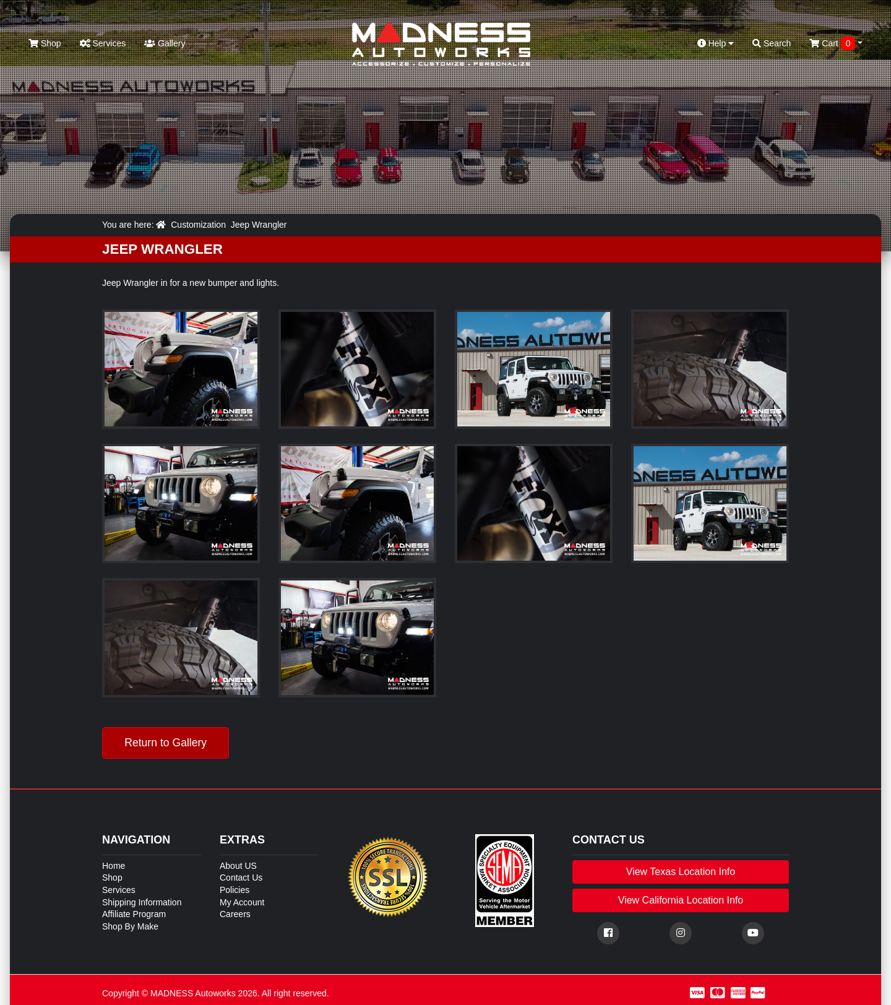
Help (715, 43)
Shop (44, 43)
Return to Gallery (165, 742)
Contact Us (241, 877)
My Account (242, 902)
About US (238, 866)
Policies (234, 890)
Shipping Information (141, 902)
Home (113, 866)
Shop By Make (130, 926)
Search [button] (771, 43)
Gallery (164, 43)
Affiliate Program (134, 914)
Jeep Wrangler (259, 225)
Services (103, 43)
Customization (198, 225)
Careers (235, 914)
